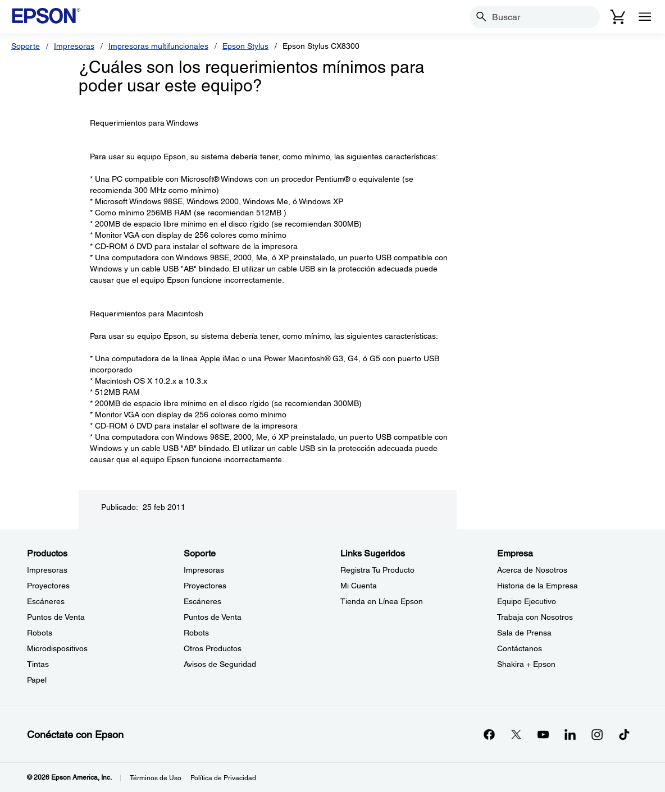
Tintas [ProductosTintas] (38, 664)
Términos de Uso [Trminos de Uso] (155, 778)
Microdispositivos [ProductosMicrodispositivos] (57, 648)
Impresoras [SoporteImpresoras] (204, 569)
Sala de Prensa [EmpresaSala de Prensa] (524, 632)
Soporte (25, 46)
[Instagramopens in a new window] (597, 734)
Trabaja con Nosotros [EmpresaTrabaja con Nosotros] (535, 617)
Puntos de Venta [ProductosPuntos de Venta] (56, 617)
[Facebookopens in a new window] (489, 734)
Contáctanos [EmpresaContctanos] (519, 648)
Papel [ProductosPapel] (37, 679)
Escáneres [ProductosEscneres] (46, 601)
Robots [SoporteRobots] (196, 632)
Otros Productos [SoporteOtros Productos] (213, 648)
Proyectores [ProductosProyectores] (48, 585)
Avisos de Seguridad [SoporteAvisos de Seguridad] (220, 664)
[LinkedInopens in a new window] (570, 734)
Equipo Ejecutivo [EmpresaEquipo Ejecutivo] (526, 601)
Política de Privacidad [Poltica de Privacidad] (223, 778)
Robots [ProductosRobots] (39, 632)
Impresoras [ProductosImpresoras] (47, 569)
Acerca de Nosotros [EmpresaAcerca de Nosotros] (532, 569)
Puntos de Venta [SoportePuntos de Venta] (213, 617)
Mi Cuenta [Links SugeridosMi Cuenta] (358, 585)
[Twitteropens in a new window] (516, 734)
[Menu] (645, 17)
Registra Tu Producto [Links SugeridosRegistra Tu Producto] (377, 569)
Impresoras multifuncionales (158, 46)
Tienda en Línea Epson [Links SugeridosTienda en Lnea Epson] (381, 601)
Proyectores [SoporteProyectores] (205, 585)
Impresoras (74, 46)
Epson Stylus (245, 46)
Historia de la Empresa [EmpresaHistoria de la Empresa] (537, 585)
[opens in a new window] (624, 734)
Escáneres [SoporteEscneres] (202, 601)
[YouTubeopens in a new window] (543, 734)
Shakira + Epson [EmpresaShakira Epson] (526, 664)
